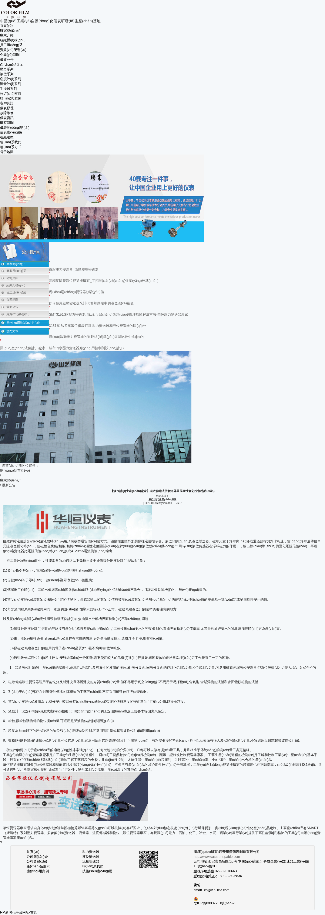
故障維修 (7, 113)
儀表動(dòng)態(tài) (14, 127)
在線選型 (7, 137)
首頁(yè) (6, 25)
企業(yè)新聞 (10, 55)
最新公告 (7, 59)
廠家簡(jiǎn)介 (10, 30)
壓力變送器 (90, 852)
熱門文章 (12, 331)
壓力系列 (7, 69)
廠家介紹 (7, 35)
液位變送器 (90, 856)
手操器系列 (8, 89)
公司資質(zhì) (37, 861)
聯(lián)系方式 (10, 147)
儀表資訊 (7, 118)
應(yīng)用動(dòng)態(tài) (23, 322)
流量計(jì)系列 (10, 84)
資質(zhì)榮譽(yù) (13, 50)
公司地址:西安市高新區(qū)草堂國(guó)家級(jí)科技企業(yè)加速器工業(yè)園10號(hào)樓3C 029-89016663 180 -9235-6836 (251, 866)
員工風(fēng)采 (11, 45)
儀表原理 (7, 108)
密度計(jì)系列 (10, 79)
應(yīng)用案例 (38, 871)
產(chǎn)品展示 (11, 64)
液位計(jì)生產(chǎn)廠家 (162, 499)
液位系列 (7, 74)
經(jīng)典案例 (10, 98)
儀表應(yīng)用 (11, 132)
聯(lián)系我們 (10, 142)
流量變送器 (90, 861)
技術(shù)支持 (10, 93)
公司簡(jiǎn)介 (37, 856)
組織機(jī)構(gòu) (13, 40)
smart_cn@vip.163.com (211, 890)
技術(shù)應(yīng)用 (97, 871)
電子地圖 (7, 152)
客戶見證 (7, 103)
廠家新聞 (7, 123)
